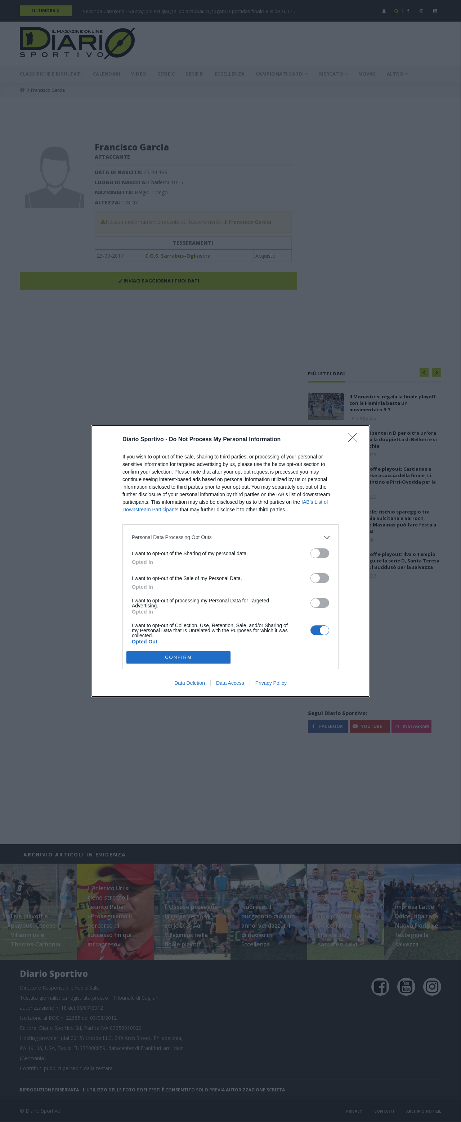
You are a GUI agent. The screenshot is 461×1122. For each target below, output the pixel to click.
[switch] (319, 553)
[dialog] (230, 561)
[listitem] (230, 537)
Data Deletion (189, 683)
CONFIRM (178, 657)
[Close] (355, 440)
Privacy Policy (271, 683)
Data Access (230, 683)
